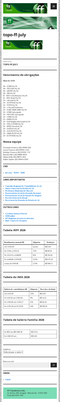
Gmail (7, 379)
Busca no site (8, 361)
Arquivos (6, 349)
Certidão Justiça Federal (16, 214)
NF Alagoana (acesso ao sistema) (19, 218)
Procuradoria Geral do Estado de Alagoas (23, 195)
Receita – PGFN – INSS (15, 173)
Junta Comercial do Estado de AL (19, 188)
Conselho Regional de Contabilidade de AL (23, 186)
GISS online (10, 216)
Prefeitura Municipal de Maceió (19, 191)
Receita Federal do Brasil (16, 198)
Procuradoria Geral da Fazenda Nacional (23, 193)
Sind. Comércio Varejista (16, 221)
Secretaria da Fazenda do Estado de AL (22, 200)
